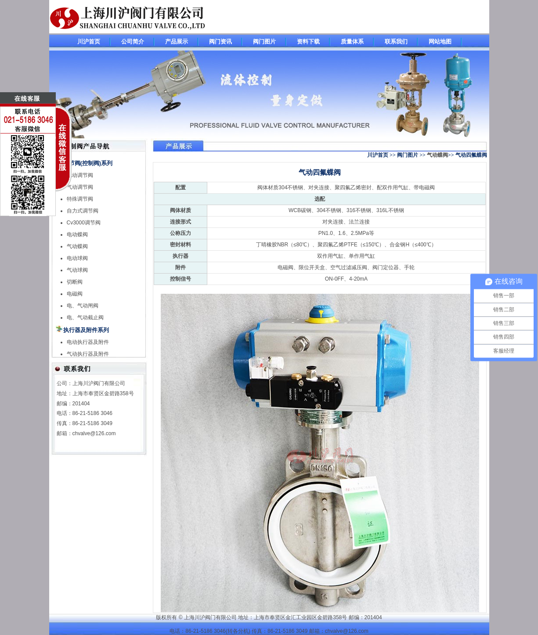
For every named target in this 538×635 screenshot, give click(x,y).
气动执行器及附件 (88, 354)
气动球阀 (77, 270)
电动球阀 (77, 258)
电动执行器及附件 (88, 342)
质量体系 (352, 41)
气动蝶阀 (77, 246)
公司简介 (132, 41)
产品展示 (176, 41)
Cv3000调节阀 (84, 223)
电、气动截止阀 (85, 317)
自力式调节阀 (82, 211)
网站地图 (440, 41)
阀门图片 (264, 41)
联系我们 (396, 41)
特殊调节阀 (80, 199)
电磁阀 (75, 294)
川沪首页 (88, 41)
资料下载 (308, 41)
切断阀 (75, 282)
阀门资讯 (220, 41)
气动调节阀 (80, 187)
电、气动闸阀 (82, 306)
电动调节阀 (80, 175)
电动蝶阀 (77, 234)
